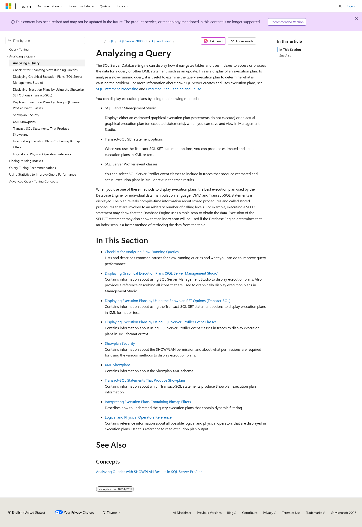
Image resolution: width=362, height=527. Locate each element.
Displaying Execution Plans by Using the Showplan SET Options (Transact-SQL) (167, 300)
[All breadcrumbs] (100, 41)
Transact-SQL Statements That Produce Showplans (145, 380)
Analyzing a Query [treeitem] (26, 63)
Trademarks (314, 512)
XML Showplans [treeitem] (24, 122)
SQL (111, 41)
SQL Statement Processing (117, 88)
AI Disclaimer (182, 512)
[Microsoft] (9, 6)
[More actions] (262, 41)
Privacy (268, 512)
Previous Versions (209, 512)
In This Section (290, 49)
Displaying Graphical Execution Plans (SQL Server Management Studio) (161, 273)
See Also (285, 55)
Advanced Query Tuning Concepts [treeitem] (33, 181)
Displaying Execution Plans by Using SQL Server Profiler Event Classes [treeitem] (47, 105)
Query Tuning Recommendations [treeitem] (32, 167)
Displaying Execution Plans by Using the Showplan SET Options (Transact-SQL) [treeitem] (48, 92)
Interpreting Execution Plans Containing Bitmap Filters (148, 401)
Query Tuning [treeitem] (19, 49)
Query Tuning (162, 41)
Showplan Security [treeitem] (26, 115)
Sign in (351, 6)
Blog (230, 512)
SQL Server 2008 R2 (132, 41)
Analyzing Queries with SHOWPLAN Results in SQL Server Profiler (149, 471)
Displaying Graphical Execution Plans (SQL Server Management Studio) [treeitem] (47, 79)
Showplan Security (120, 343)
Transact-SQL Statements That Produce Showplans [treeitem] (41, 131)
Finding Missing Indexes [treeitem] (26, 161)
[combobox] (45, 40)
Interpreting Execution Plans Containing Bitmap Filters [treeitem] (46, 144)
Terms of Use (291, 512)
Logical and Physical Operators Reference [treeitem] (42, 154)
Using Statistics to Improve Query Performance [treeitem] (42, 174)
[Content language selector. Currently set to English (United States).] (27, 512)
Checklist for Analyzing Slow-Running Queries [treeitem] (45, 70)
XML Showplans (117, 364)
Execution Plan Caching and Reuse (173, 88)
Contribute (249, 512)
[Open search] (340, 6)
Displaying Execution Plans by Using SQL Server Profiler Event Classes (161, 321)
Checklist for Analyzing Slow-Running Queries (142, 251)
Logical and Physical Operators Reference (138, 417)
